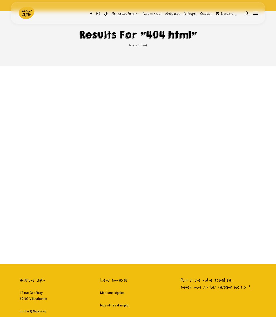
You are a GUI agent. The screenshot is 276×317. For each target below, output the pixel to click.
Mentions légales (112, 262)
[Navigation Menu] (256, 13)
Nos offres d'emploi (114, 275)
